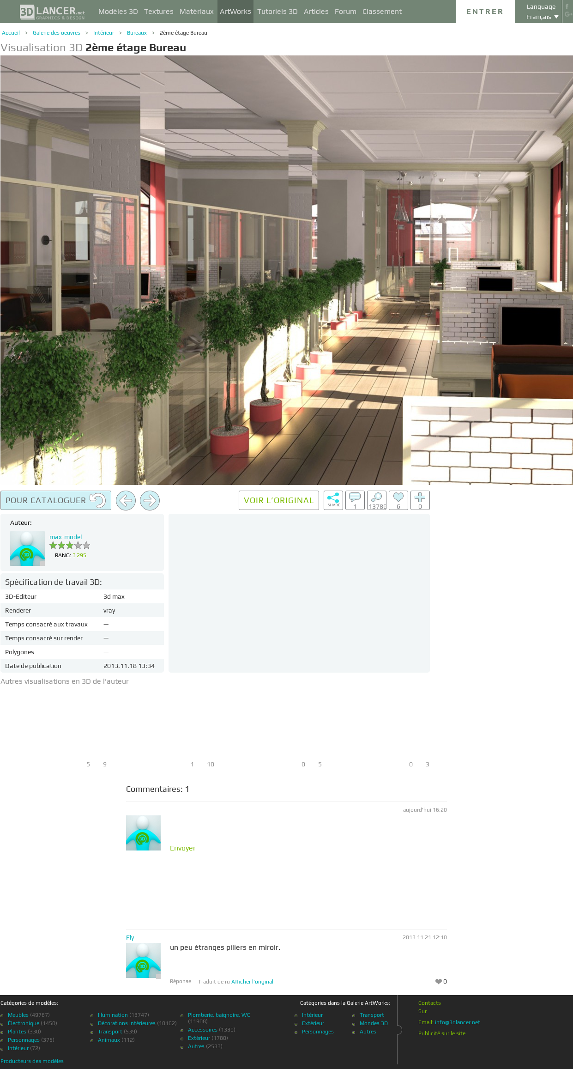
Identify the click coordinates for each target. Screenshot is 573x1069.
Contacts (429, 1003)
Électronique (23, 1023)
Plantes (17, 1031)
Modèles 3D (118, 11)
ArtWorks (235, 11)
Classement (382, 11)
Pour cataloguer (56, 501)
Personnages (24, 1040)
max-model (65, 537)
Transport (110, 1031)
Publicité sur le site (441, 1033)
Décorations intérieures (127, 1023)
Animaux (109, 1040)
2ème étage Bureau (183, 33)
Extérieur (199, 1038)
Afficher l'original (252, 981)
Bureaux (137, 33)
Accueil (11, 33)
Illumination (113, 1015)
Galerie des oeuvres (56, 33)
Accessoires (202, 1029)
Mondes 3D (374, 1023)
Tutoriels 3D (277, 11)
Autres (196, 1046)
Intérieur (103, 33)
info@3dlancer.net (457, 1022)
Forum (345, 11)
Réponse (180, 981)
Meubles (18, 1015)
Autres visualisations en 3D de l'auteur (64, 681)
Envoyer (183, 848)
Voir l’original (279, 500)
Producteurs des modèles (32, 1061)
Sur (422, 1011)
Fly (130, 937)
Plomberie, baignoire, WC (219, 1015)
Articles (316, 11)
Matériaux (197, 11)
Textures (159, 11)
